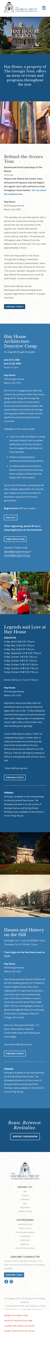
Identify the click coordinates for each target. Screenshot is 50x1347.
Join (25, 1191)
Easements (25, 1236)
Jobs (25, 1203)
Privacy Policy (12, 1309)
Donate (25, 1195)
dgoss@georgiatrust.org (16, 551)
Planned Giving (25, 1211)
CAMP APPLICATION (15, 539)
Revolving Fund (25, 1224)
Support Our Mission (25, 1136)
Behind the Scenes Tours (16, 1315)
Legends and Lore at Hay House (19, 1326)
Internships (25, 1207)
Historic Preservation (25, 1248)
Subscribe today (14, 1275)
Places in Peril (25, 1228)
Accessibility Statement (31, 1309)
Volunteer (25, 1199)
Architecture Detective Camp (18, 1320)
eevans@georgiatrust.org (17, 555)
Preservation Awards (25, 1232)
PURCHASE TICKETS (15, 306)
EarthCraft (25, 1240)
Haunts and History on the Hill (19, 1331)
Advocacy (25, 1244)
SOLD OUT (10, 517)
